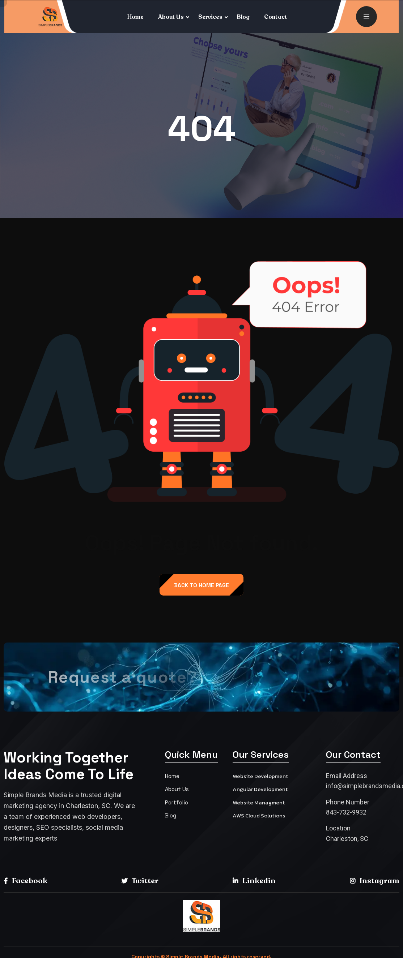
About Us (171, 17)
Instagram (374, 881)
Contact (275, 17)
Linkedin (254, 881)
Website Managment (259, 802)
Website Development (260, 776)
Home (135, 17)
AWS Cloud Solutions (259, 815)
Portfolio (176, 802)
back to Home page (201, 585)
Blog (243, 17)
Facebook (25, 881)
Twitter (140, 881)
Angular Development (260, 789)
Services (210, 17)
